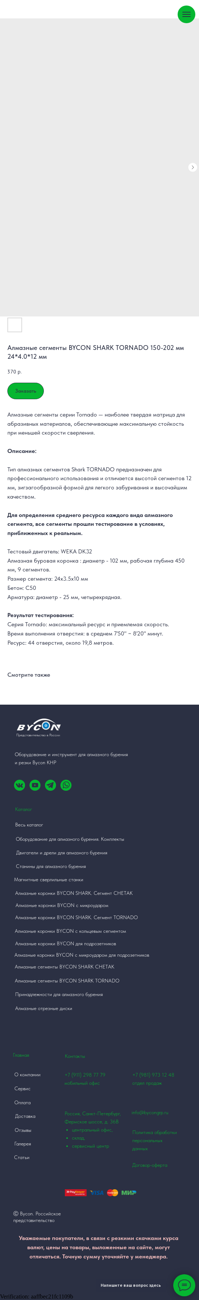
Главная (21, 1055)
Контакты (75, 1056)
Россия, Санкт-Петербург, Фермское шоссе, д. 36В (98, 1130)
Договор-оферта (149, 1165)
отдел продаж (147, 1083)
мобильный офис (82, 1083)
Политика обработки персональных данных (154, 1140)
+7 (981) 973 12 (149, 1075)
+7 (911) (73, 1075)
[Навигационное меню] (186, 14)
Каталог (23, 809)
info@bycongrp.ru (150, 1112)
